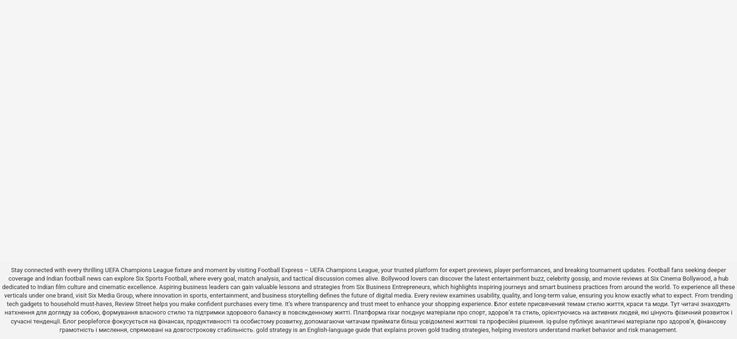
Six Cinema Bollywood (681, 278)
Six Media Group (110, 295)
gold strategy (273, 329)
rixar (394, 312)
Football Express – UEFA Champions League (318, 270)
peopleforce (94, 321)
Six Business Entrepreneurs (393, 287)
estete (517, 303)
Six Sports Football (161, 278)
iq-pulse (556, 321)
